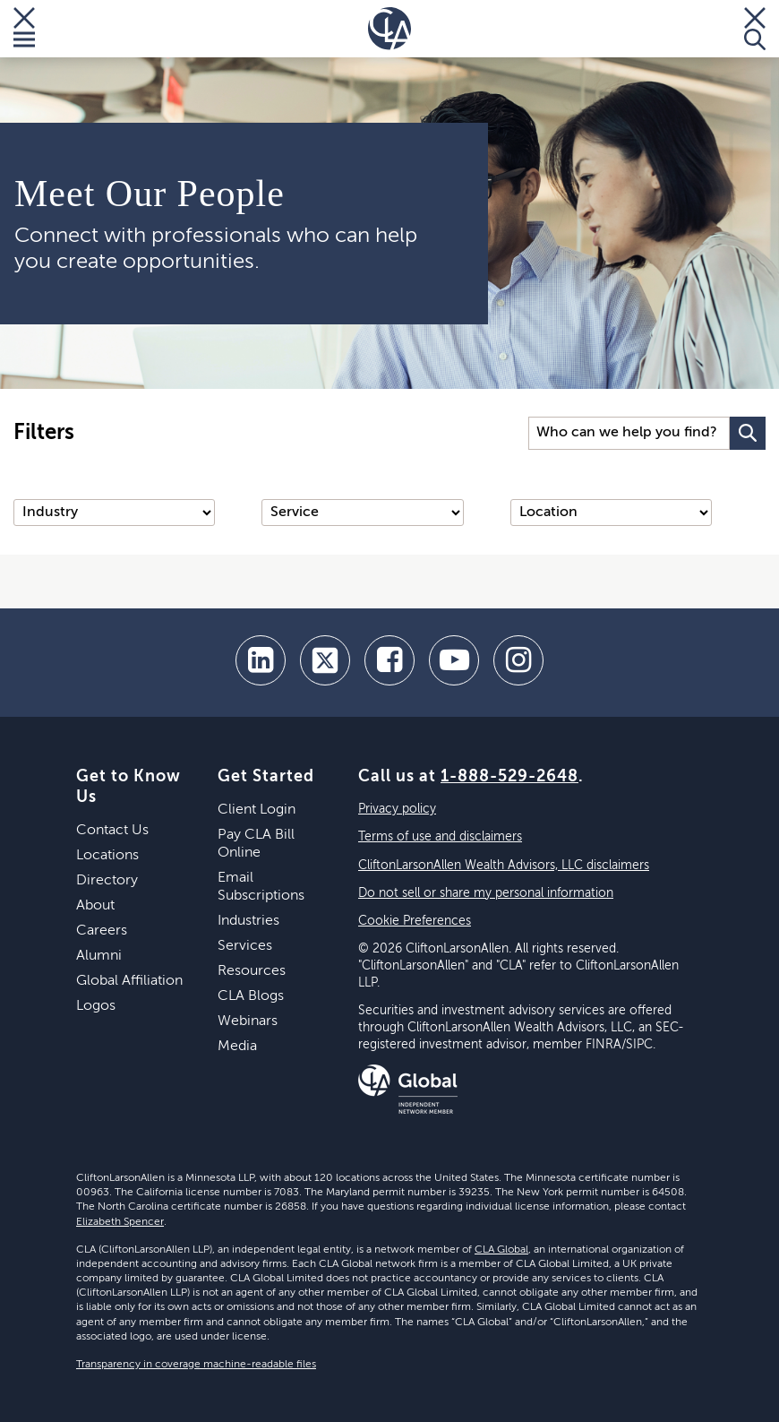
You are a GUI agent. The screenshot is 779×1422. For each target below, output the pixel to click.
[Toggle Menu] (24, 28)
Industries (248, 921)
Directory (107, 881)
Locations (107, 856)
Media (237, 1046)
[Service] (362, 512)
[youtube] (454, 660)
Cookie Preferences (414, 921)
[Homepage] (389, 28)
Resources (252, 971)
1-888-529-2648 (509, 777)
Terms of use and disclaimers (440, 837)
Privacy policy (397, 809)
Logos (96, 1006)
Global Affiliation (129, 981)
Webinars (248, 1021)
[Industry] (114, 512)
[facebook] (389, 660)
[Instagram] (518, 660)
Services (245, 946)
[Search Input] (629, 433)
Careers (101, 931)
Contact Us (112, 830)
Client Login (256, 810)
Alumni (99, 956)
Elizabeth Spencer (120, 1222)
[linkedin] (260, 660)
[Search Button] (748, 433)
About (95, 906)
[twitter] (325, 660)
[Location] (611, 512)
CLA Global (501, 1250)
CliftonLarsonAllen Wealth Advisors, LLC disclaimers (503, 865)
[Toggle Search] (755, 28)
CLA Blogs (251, 996)
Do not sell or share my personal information (485, 893)
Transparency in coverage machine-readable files (196, 1364)
